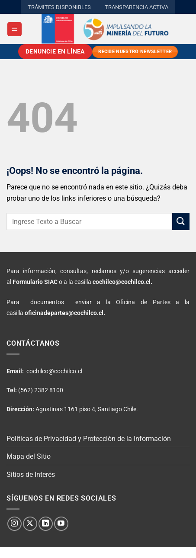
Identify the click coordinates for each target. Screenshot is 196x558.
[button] (14, 29)
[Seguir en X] (30, 524)
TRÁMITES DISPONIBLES (59, 7)
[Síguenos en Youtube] (61, 524)
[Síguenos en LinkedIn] (46, 524)
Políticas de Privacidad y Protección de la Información (88, 439)
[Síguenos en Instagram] (14, 524)
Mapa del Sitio (28, 456)
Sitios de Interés (30, 474)
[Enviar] (181, 221)
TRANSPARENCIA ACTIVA (136, 7)
